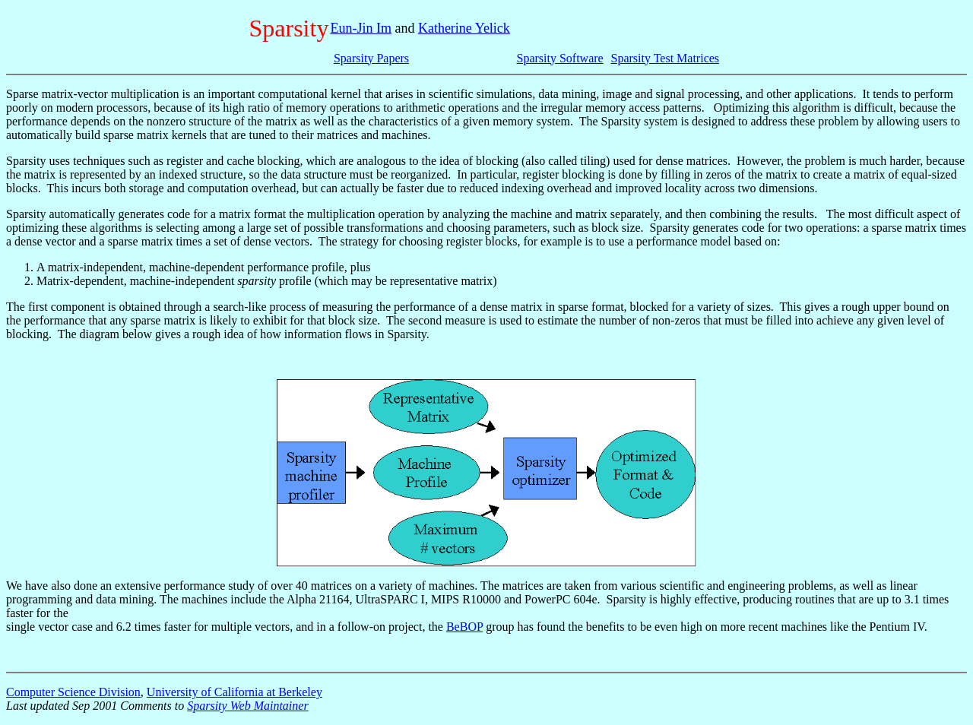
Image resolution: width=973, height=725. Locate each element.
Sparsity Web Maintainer (247, 705)
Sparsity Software (560, 58)
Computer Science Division (73, 691)
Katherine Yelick (464, 28)
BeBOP (464, 626)
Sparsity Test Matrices (665, 58)
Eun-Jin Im (360, 28)
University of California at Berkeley (234, 691)
